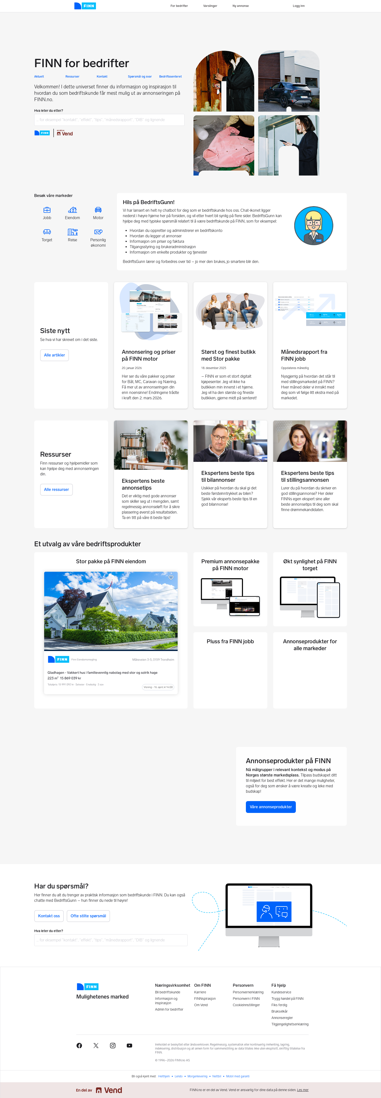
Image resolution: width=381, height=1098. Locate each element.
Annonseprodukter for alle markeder (310, 645)
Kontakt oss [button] (49, 916)
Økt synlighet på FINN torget (310, 565)
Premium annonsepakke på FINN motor (230, 565)
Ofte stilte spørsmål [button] (88, 916)
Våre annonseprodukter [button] (271, 807)
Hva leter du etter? (48, 111)
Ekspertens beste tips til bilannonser (227, 476)
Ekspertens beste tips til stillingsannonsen (307, 476)
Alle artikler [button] (54, 355)
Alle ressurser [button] (56, 489)
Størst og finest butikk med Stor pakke (228, 355)
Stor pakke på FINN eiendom (111, 561)
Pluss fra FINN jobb (230, 641)
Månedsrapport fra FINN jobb (304, 355)
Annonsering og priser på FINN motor (148, 355)
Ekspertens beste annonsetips (143, 484)
